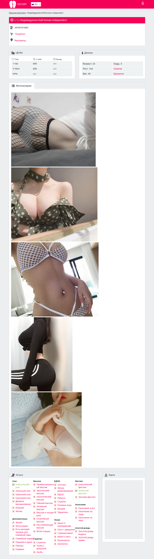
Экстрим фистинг (87, 497)
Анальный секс (23, 491)
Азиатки (118, 68)
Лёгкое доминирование (65, 489)
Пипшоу (19, 545)
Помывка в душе (24, 542)
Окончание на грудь (85, 513)
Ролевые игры (64, 505)
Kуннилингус (63, 540)
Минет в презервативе (64, 524)
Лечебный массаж (42, 508)
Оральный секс (23, 494)
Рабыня (61, 498)
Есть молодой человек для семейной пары (23, 532)
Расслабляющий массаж (45, 526)
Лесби (40, 552)
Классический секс (22, 486)
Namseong (18, 40)
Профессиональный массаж (45, 486)
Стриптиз (41, 542)
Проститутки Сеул (17, 13)
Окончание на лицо (85, 519)
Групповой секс (23, 498)
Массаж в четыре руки (45, 514)
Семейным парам (24, 538)
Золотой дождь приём (85, 539)
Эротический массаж (43, 492)
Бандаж (61, 508)
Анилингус (62, 544)
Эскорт (19, 522)
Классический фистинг (85, 486)
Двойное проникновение (23, 502)
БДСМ (60, 494)
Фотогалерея (22, 85)
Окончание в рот (86, 508)
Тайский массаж (45, 503)
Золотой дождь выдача (85, 532)
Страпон (61, 501)
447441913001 (22, 27)
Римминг (20, 549)
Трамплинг (62, 512)
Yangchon (17, 34)
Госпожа (61, 484)
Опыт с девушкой (66, 529)
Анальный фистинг (83, 492)
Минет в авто (63, 536)
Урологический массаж (44, 498)
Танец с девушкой (41, 547)
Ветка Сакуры (43, 531)
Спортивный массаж (43, 520)
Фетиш (19, 511)
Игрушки (20, 507)
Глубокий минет (65, 533)
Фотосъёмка (22, 526)
